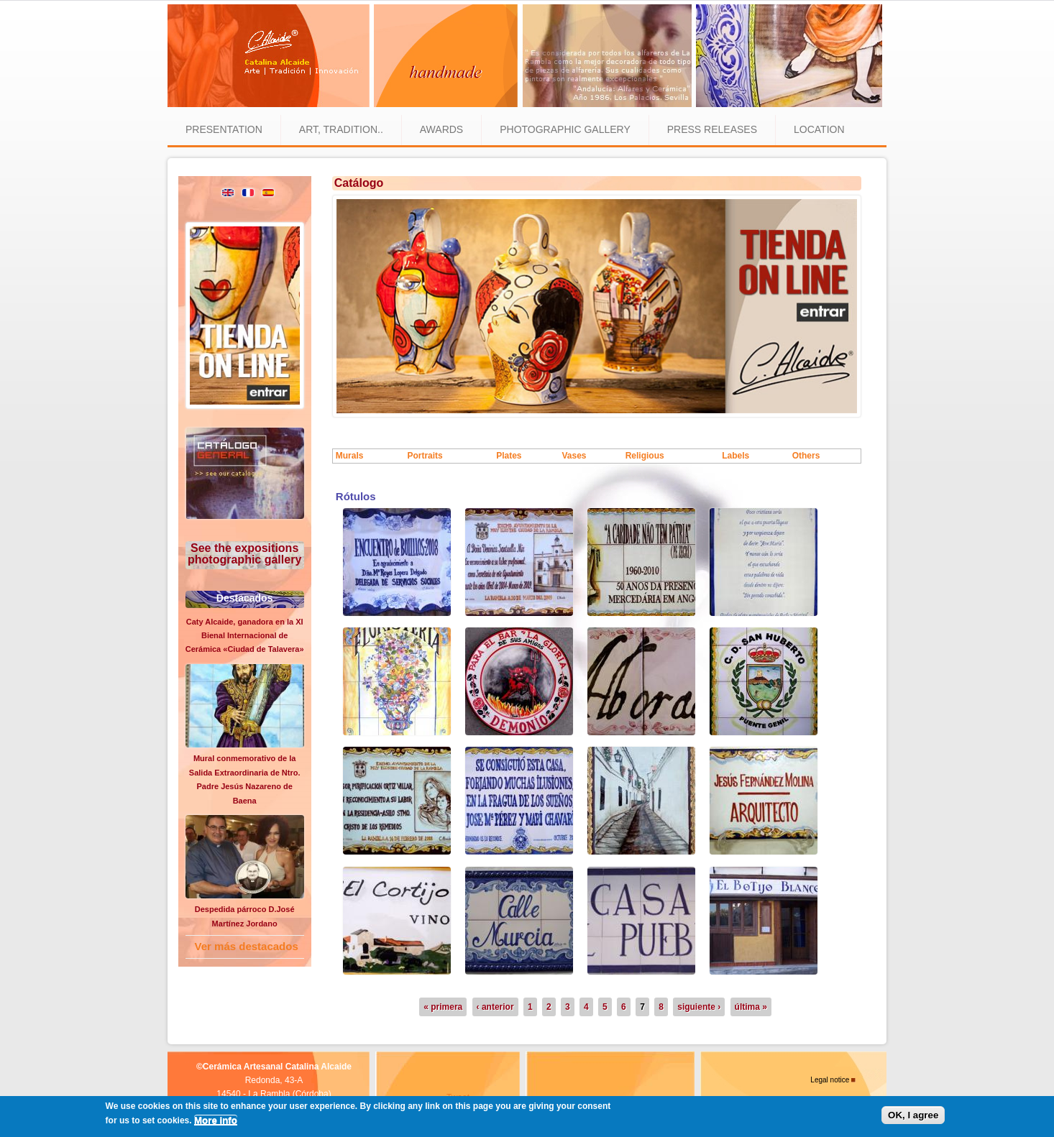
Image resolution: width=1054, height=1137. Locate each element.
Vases (574, 456)
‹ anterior (495, 1007)
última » (751, 1007)
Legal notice (829, 1080)
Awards (441, 129)
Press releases (712, 129)
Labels (735, 456)
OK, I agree (913, 1115)
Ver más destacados (246, 946)
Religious (644, 456)
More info (215, 1120)
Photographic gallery (565, 129)
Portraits (424, 456)
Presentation (223, 129)
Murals (350, 456)
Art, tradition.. (341, 129)
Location (819, 129)
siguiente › (698, 1007)
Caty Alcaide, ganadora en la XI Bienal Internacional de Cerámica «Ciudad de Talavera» (244, 635)
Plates (508, 456)
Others (806, 456)
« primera (442, 1007)
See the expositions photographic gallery (244, 554)
